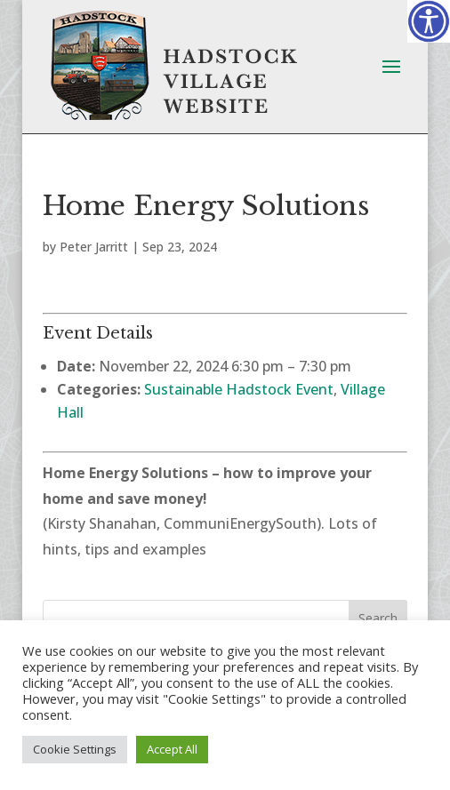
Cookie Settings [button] (75, 749)
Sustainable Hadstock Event (238, 389)
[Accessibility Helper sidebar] (428, 21)
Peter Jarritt (94, 246)
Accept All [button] (172, 749)
